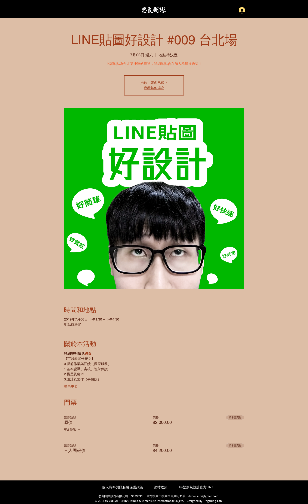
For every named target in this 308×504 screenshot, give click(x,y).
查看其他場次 (154, 88)
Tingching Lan (212, 501)
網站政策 (160, 487)
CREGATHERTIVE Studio (123, 501)
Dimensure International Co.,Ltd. (163, 501)
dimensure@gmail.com (203, 496)
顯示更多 (71, 387)
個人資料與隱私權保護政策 (122, 487)
